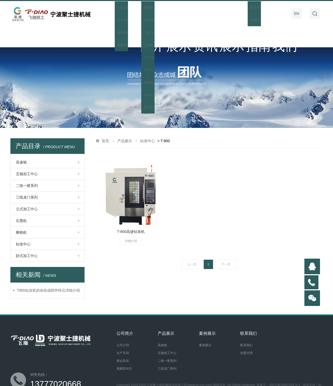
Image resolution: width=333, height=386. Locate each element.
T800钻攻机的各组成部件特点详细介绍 (48, 269)
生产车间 (123, 331)
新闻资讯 (194, 13)
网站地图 (138, 368)
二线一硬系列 (27, 164)
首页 (114, 13)
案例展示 (221, 13)
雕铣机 (21, 211)
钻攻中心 (23, 223)
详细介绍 (131, 219)
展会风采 (123, 339)
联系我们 (274, 13)
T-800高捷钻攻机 (131, 210)
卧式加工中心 (27, 234)
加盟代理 (246, 331)
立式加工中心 (27, 188)
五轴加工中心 (27, 153)
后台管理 (154, 368)
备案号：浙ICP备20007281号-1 (278, 363)
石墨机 (21, 199)
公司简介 (141, 13)
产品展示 (168, 13)
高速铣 (21, 141)
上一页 (191, 243)
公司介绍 (123, 324)
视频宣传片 (124, 347)
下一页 (225, 243)
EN (296, 13)
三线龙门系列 (27, 176)
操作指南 (247, 13)
